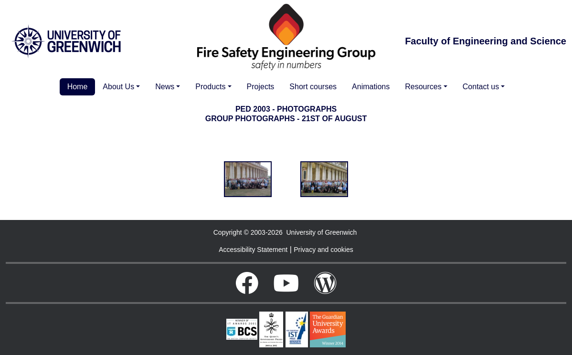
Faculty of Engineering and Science (485, 41)
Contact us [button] (481, 87)
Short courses (313, 87)
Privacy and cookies (323, 249)
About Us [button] (118, 87)
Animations (371, 87)
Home (77, 87)
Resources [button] (423, 87)
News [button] (164, 87)
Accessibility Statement (253, 249)
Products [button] (210, 87)
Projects (261, 87)
